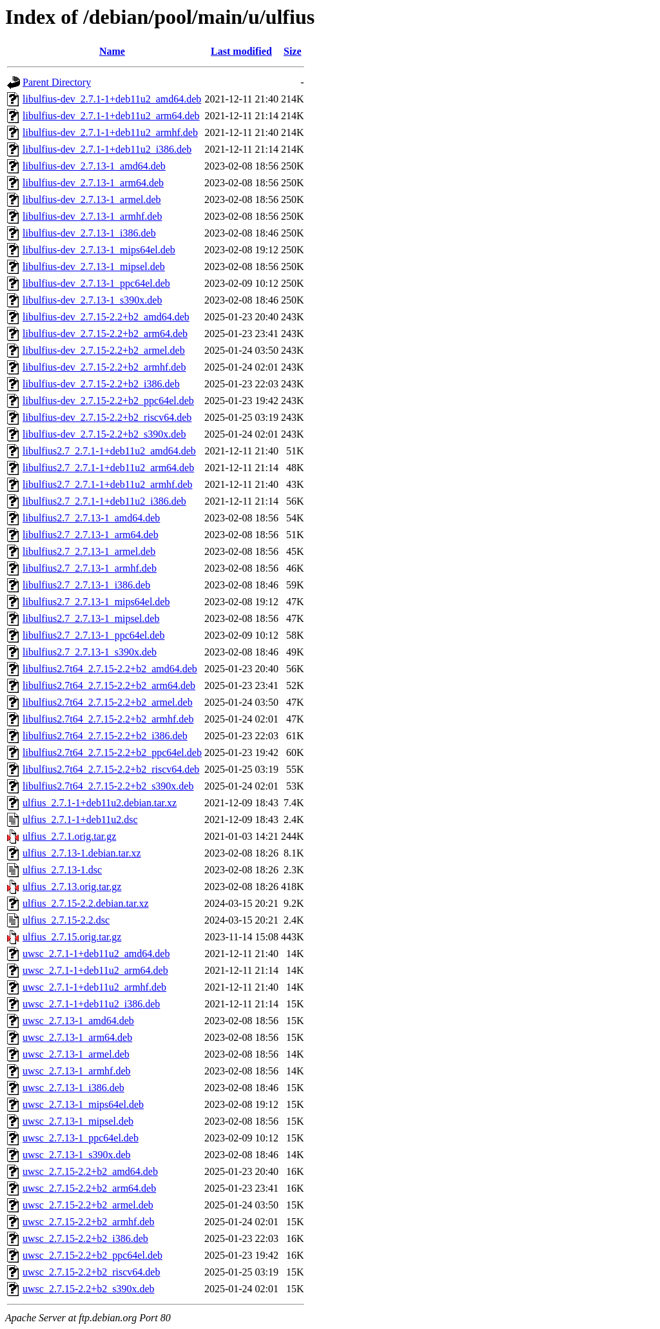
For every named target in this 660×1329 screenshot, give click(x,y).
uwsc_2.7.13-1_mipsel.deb (78, 1121)
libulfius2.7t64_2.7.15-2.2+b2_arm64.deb (109, 685)
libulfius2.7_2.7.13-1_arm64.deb (91, 534)
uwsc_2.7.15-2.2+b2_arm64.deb (89, 1188)
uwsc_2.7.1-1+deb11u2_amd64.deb (96, 953)
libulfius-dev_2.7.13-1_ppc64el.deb (96, 283)
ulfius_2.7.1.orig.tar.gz (69, 836)
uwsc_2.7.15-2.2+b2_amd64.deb (90, 1171)
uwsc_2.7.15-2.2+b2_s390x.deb (89, 1288)
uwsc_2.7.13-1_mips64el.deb (83, 1104)
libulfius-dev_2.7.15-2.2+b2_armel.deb (104, 350)
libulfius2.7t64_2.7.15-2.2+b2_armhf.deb (108, 718)
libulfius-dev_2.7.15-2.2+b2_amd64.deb (106, 316)
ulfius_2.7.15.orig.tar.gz (72, 936)
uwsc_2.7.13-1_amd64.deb (78, 1020)
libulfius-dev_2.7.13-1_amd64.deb (94, 165)
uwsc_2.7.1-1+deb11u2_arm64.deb (95, 970)
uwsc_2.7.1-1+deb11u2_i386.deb (91, 1003)
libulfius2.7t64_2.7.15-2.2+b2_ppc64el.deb (112, 752)
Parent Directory (57, 82)
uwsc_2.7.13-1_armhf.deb (77, 1070)
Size (293, 51)
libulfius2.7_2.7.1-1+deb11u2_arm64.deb (108, 467)
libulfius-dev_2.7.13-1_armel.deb (92, 199)
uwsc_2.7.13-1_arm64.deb (77, 1037)
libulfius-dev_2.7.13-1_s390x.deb (92, 300)
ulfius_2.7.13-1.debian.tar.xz (82, 853)
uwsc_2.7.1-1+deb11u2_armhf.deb (94, 987)
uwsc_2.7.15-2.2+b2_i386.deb (85, 1238)
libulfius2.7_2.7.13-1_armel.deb (89, 551)
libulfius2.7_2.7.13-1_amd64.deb (91, 517)
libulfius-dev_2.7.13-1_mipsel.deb (94, 266)
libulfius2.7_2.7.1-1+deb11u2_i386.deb (104, 501)
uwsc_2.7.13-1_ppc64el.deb (81, 1137)
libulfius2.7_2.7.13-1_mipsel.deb (91, 618)
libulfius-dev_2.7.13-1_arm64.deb (93, 182)
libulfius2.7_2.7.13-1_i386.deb (86, 584)
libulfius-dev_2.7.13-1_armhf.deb (92, 216)
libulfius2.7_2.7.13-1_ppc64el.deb (93, 635)
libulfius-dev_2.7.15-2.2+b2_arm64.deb (105, 333)
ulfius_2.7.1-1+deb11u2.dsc (80, 819)
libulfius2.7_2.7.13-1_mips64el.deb (96, 601)
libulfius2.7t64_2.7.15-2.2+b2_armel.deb (108, 702)
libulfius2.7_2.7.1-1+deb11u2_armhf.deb (108, 484)
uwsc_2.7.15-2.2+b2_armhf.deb (89, 1221)
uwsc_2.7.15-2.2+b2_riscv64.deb (91, 1271)
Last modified (241, 51)
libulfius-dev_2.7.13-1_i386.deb (89, 233)
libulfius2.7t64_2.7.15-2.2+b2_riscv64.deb (111, 769)
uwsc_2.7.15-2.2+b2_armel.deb (88, 1204)
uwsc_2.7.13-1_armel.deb (76, 1054)
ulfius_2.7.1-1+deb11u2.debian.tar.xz (100, 802)
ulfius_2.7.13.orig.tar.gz (72, 886)
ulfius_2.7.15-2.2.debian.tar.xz (86, 903)
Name (112, 51)
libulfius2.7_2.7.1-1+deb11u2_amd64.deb (109, 450)
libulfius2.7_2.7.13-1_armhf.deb (90, 568)
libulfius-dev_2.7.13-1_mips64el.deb (99, 249)
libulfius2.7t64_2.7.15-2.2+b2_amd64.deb (110, 668)
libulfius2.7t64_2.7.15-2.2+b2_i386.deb (105, 735)
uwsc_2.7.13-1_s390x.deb (77, 1154)
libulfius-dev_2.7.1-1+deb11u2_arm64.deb (111, 115)
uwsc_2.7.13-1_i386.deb (73, 1087)
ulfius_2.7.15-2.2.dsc (66, 920)
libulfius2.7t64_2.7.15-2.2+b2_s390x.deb (108, 786)
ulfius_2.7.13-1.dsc (62, 869)
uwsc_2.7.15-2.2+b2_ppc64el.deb (92, 1255)
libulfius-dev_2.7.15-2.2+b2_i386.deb (101, 383)
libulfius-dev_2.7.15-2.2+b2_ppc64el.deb (108, 400)
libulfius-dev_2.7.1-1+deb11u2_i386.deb (107, 149)
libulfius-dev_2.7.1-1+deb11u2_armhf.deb (110, 132)
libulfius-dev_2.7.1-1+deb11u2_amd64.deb (112, 98)
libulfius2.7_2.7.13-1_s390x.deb (90, 651)
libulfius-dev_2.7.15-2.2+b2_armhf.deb (104, 367)
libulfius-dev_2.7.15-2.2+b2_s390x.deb (104, 434)
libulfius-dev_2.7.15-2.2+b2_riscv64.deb (107, 417)
